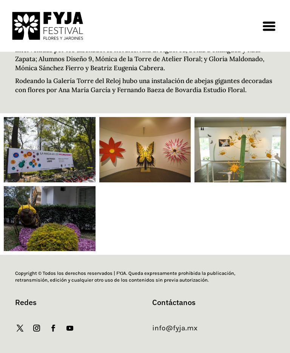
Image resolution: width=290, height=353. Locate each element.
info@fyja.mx (174, 328)
